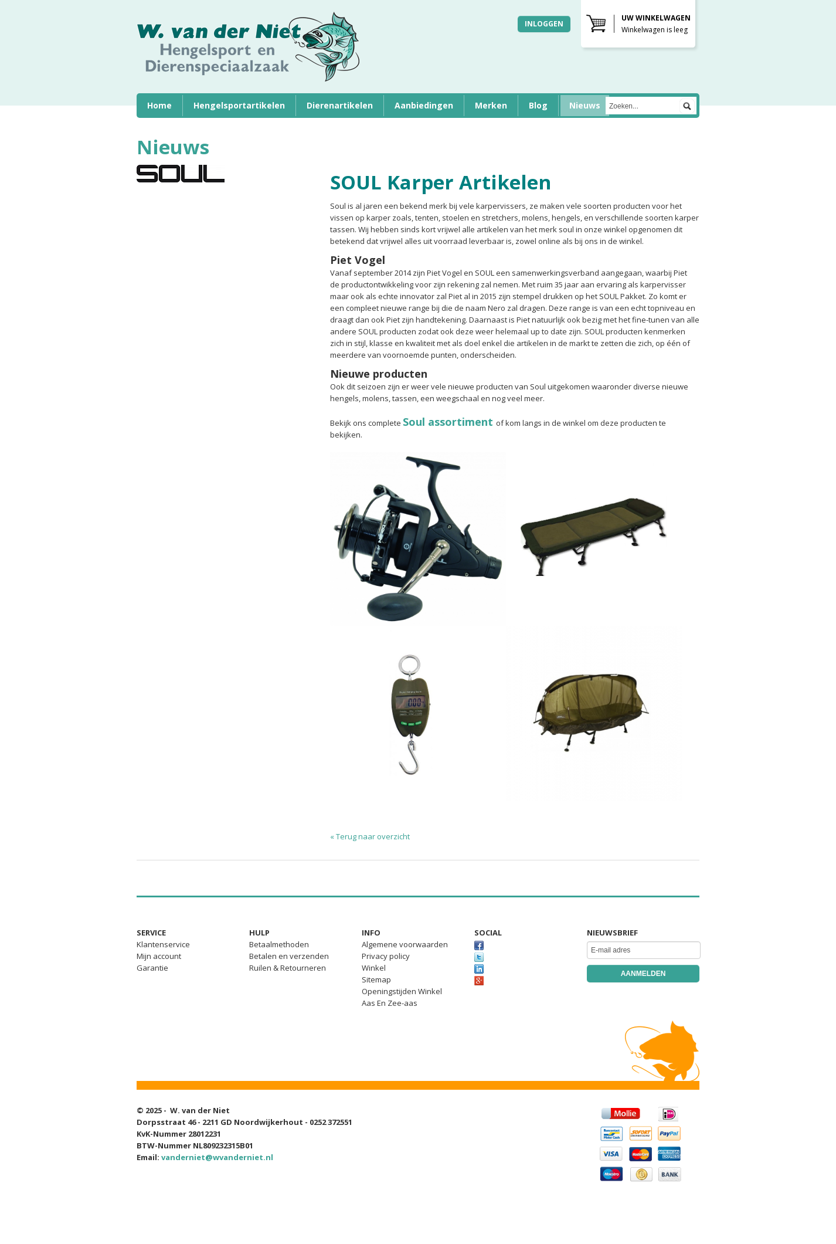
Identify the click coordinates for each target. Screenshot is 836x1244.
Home (159, 105)
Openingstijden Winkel (402, 991)
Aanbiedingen (424, 105)
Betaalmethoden (279, 944)
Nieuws (584, 105)
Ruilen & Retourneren (287, 967)
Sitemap (376, 979)
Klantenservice (163, 944)
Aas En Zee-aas (389, 1003)
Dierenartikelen (340, 105)
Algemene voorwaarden (405, 944)
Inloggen (544, 24)
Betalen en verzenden (289, 956)
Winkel (374, 967)
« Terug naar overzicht (370, 836)
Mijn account (159, 956)
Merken (491, 105)
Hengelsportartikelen (239, 105)
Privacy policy (386, 956)
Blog (538, 105)
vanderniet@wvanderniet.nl (217, 1157)
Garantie (152, 967)
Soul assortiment (448, 422)
